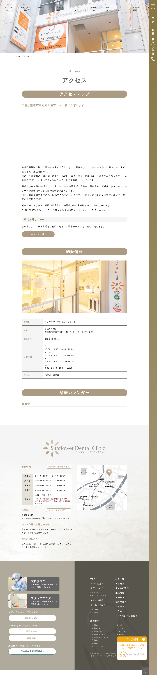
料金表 (107, 8)
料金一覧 (120, 579)
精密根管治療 (97, 632)
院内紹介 (95, 610)
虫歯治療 (95, 626)
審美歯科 (120, 635)
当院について (42, 8)
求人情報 (120, 593)
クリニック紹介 (76, 8)
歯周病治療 (96, 629)
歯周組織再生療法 (99, 635)
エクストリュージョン (101, 638)
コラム (119, 611)
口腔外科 (120, 629)
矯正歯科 (95, 644)
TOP (92, 579)
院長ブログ (121, 602)
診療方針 (95, 593)
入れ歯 (120, 626)
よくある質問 (135, 8)
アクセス (120, 8)
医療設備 (95, 613)
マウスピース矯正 (99, 647)
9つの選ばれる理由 (99, 596)
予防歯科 (95, 641)
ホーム (17, 56)
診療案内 (94, 8)
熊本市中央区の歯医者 (115, 654)
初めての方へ (25, 8)
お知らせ (120, 598)
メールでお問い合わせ (127, 616)
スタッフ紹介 (59, 8)
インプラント (122, 632)
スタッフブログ (124, 607)
